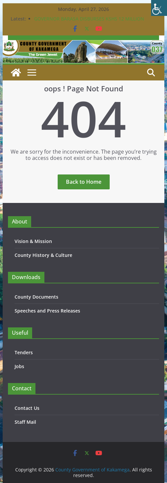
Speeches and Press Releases (47, 311)
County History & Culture (43, 255)
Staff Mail (25, 422)
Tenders (24, 352)
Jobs (19, 366)
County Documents (36, 297)
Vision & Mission (33, 241)
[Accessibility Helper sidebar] (159, 8)
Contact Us (27, 408)
